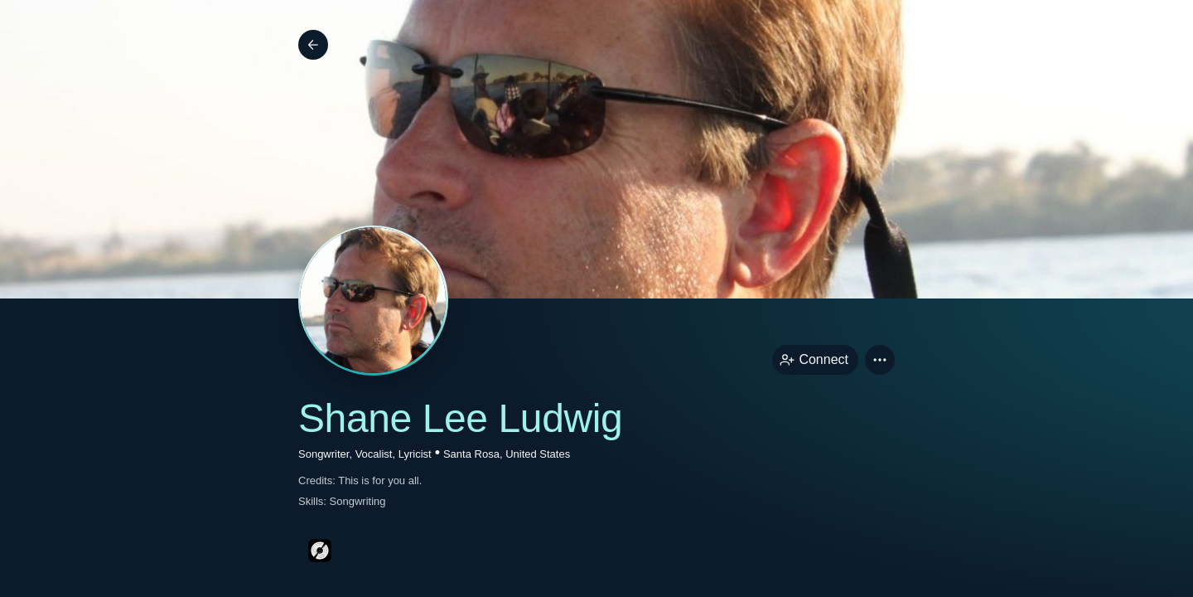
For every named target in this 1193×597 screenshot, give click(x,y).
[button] (880, 360)
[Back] (313, 45)
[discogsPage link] (319, 550)
